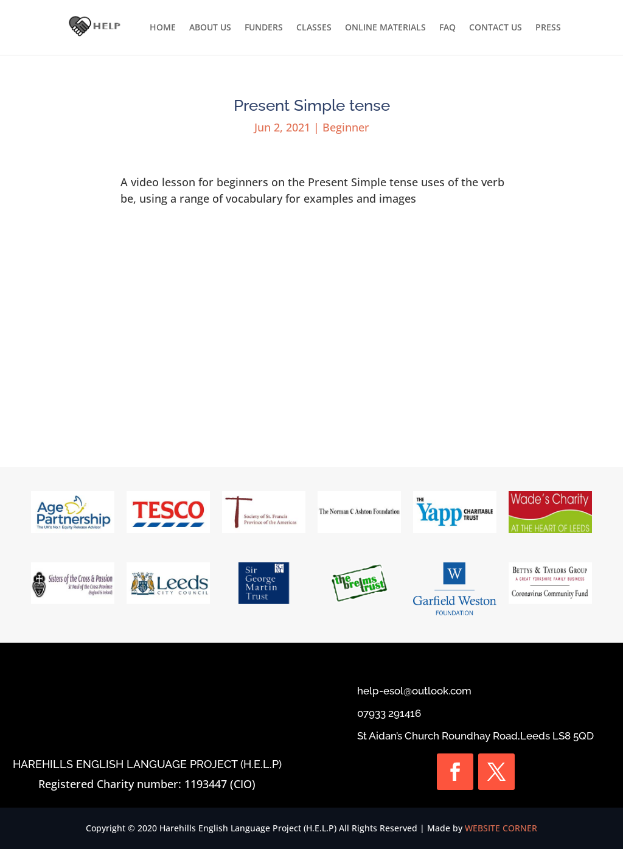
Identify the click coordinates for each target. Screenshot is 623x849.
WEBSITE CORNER (501, 828)
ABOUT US (210, 28)
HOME (163, 28)
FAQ (447, 28)
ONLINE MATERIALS (385, 28)
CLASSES (314, 28)
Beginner (345, 127)
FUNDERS (264, 28)
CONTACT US (495, 28)
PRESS (548, 28)
